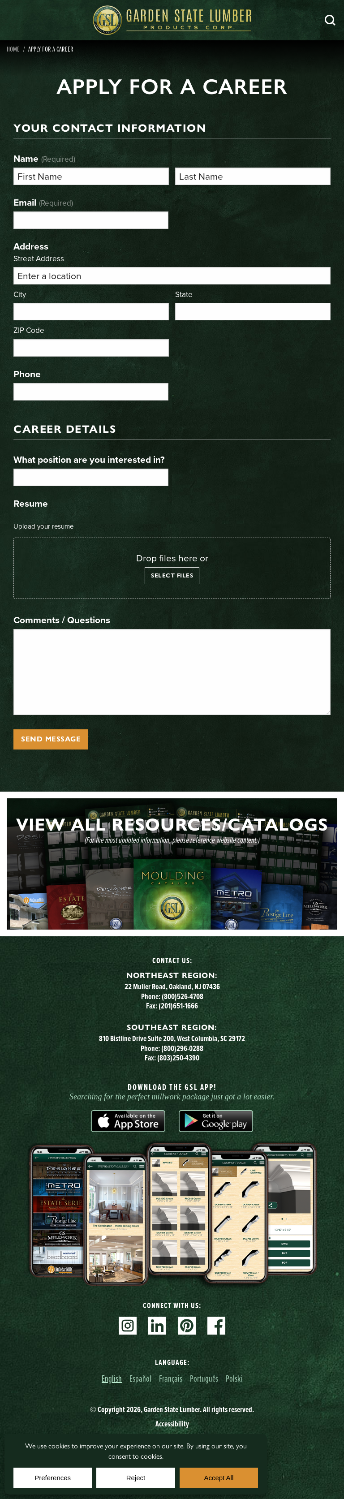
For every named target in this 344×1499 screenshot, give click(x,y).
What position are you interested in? (89, 459)
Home (13, 49)
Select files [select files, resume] (172, 575)
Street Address (38, 258)
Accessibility (172, 1424)
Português (204, 1378)
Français (170, 1378)
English (112, 1378)
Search (330, 20)
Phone (27, 373)
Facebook (216, 1326)
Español (140, 1378)
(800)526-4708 (182, 996)
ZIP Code (28, 330)
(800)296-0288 (182, 1048)
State (184, 294)
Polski (234, 1378)
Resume (30, 503)
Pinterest (187, 1326)
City (19, 294)
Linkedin (157, 1326)
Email (43, 202)
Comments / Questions (61, 619)
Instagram (128, 1326)
